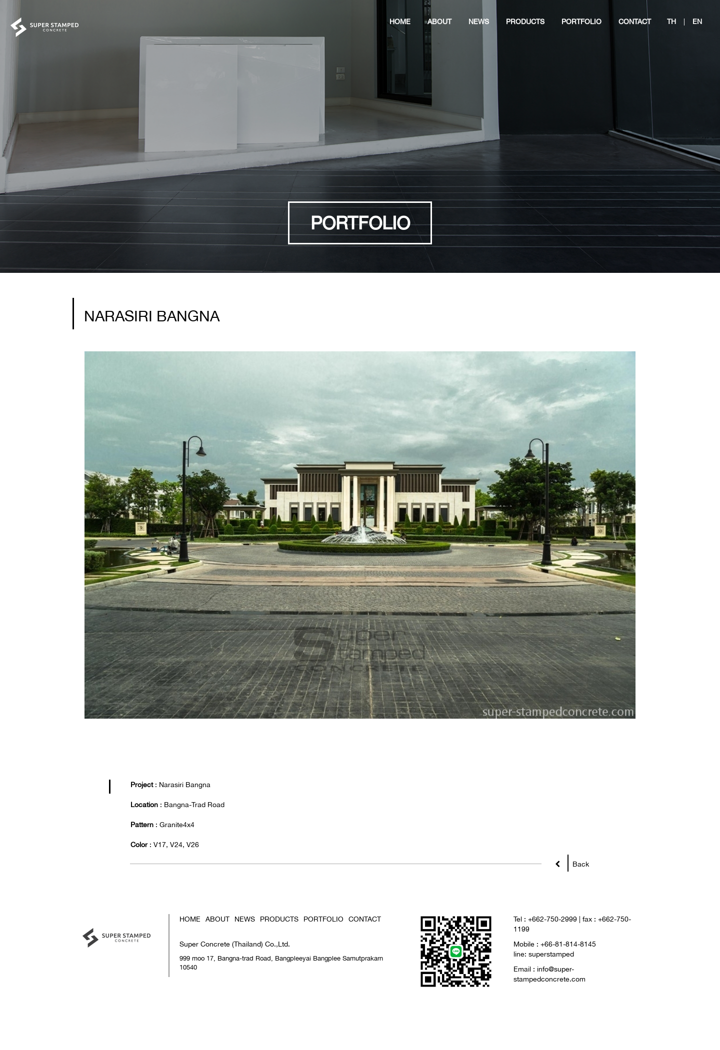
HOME (190, 967)
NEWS (244, 967)
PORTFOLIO (324, 967)
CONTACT (364, 967)
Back (578, 910)
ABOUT (218, 967)
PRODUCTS (279, 967)
